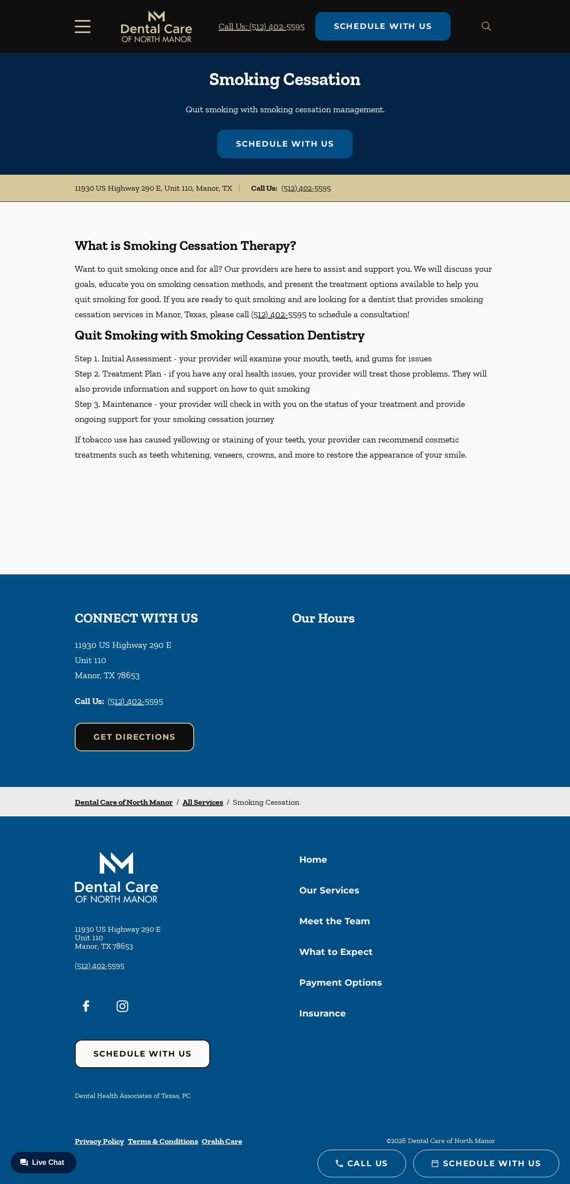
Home (313, 859)
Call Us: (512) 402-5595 (262, 26)
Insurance (322, 1013)
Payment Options (340, 982)
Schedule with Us (383, 26)
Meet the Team (334, 921)
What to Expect (336, 951)
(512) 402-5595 (306, 188)
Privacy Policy (99, 1141)
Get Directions (134, 737)
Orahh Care (222, 1141)
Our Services (329, 890)
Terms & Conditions (163, 1141)
